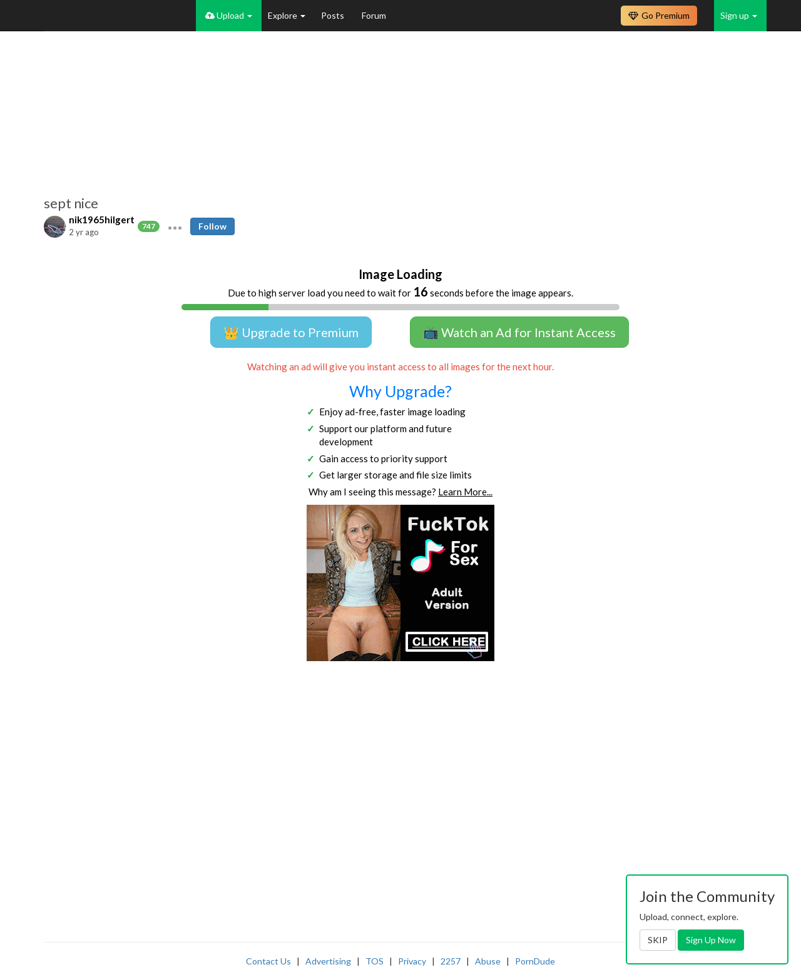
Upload (228, 15)
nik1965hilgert (102, 219)
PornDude (535, 961)
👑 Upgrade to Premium (291, 332)
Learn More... (465, 491)
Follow (212, 226)
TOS (374, 961)
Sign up (738, 15)
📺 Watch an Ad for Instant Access (519, 332)
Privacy (412, 961)
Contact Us (268, 961)
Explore (286, 15)
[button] (175, 226)
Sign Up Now (711, 939)
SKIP (658, 939)
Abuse (488, 961)
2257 (451, 961)
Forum (374, 15)
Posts (333, 15)
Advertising (328, 961)
